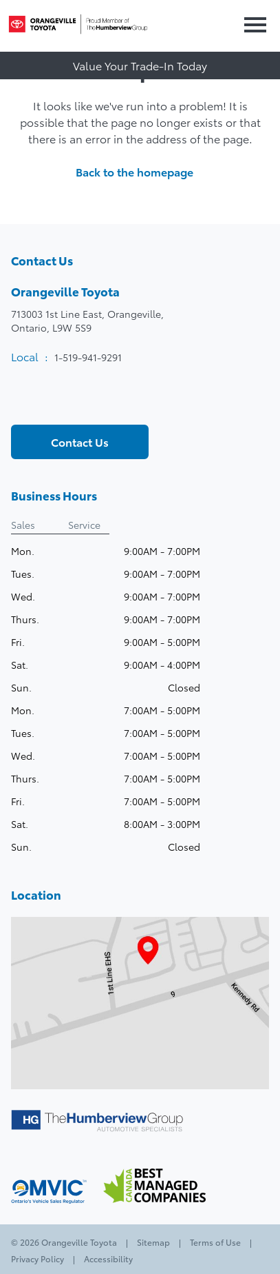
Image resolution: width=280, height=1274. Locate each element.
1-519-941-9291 (88, 357)
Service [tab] (84, 525)
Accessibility (107, 1258)
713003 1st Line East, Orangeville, (87, 320)
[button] (252, 25)
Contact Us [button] (80, 441)
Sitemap (153, 1242)
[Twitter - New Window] (46, 401)
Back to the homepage (140, 171)
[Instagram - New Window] (93, 401)
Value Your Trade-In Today (140, 65)
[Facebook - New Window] (22, 401)
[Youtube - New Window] (69, 401)
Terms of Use (215, 1242)
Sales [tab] (23, 525)
